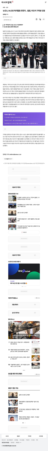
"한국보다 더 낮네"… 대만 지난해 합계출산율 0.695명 (15, 120)
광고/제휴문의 (10, 440)
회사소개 (3, 440)
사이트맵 (41, 436)
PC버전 (29, 436)
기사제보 (33, 440)
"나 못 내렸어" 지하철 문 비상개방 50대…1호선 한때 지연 (15, 117)
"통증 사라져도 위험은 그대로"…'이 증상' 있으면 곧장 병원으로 (29, 418)
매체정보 (18, 442)
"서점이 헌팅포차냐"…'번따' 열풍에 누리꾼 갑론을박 (29, 219)
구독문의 (27, 440)
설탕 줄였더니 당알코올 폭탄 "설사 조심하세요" (29, 402)
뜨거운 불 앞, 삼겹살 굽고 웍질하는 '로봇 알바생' (29, 410)
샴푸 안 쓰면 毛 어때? (23, 212)
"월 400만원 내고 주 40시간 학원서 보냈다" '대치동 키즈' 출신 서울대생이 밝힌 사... (21, 123)
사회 (4, 7)
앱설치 (18, 436)
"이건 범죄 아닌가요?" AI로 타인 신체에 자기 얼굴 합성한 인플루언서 (29, 227)
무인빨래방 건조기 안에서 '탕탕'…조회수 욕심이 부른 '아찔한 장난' (29, 205)
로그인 (7, 436)
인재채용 (16, 440)
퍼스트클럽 (22, 440)
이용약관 (12, 442)
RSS (37, 440)
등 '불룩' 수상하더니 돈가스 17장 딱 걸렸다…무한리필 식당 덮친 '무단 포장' (28, 198)
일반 (7, 7)
